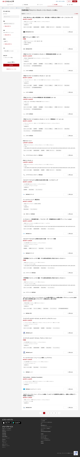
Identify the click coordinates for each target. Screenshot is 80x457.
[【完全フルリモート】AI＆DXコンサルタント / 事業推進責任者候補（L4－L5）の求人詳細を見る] (50, 62)
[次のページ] (59, 413)
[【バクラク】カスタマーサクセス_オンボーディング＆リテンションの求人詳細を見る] (50, 326)
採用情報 (42, 443)
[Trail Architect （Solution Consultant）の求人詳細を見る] (50, 383)
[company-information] (43, 32)
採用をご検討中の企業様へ (60, 1)
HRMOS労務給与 (4, 436)
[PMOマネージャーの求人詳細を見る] (50, 148)
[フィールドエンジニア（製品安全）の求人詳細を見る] (50, 207)
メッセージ (40, 4)
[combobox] (11, 51)
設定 (41, 423)
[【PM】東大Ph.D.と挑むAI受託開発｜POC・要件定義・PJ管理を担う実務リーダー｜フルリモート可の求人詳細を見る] (50, 25)
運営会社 (42, 441)
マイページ (10, 4)
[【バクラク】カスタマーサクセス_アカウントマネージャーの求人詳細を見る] (50, 345)
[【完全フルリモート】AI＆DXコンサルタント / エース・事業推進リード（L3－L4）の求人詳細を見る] (50, 127)
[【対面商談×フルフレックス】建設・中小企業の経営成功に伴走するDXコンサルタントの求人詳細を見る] (50, 265)
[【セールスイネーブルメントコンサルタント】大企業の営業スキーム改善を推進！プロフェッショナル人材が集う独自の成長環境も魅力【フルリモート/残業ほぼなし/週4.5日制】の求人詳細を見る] (50, 306)
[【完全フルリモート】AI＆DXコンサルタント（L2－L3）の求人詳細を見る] (50, 84)
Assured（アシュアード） (6, 445)
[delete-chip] (13, 23)
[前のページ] (40, 413)
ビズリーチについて (44, 419)
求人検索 (54, 4)
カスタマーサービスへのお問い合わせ (46, 422)
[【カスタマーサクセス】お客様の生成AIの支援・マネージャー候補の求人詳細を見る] (50, 246)
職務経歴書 (25, 4)
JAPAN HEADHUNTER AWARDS (46, 431)
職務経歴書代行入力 (44, 425)
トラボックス (4, 442)
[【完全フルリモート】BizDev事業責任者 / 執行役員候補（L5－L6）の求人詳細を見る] (50, 106)
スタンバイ (3, 447)
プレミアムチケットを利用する (45, 428)
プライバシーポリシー (44, 435)
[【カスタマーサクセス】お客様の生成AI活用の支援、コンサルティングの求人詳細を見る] (50, 187)
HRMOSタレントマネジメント (6, 430)
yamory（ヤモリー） (5, 444)
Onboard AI (4, 439)
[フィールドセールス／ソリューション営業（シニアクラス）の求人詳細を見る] (50, 365)
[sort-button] (76, 14)
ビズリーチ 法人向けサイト (45, 438)
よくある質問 (43, 420)
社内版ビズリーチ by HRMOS (6, 428)
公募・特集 (70, 4)
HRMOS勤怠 (4, 433)
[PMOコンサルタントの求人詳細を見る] (50, 167)
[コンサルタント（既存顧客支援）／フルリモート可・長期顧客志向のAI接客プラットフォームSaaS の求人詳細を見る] (50, 226)
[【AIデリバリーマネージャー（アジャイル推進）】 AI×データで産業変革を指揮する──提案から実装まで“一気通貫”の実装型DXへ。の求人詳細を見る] (50, 401)
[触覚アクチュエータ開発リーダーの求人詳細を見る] (50, 43)
